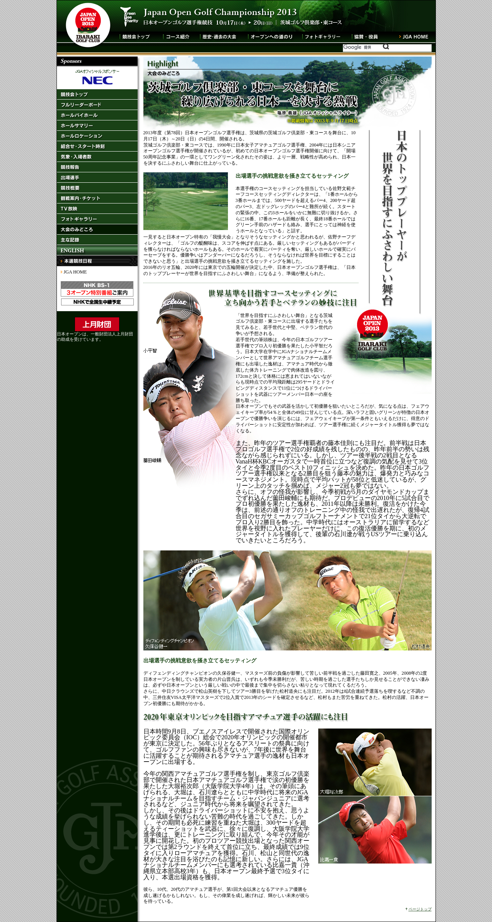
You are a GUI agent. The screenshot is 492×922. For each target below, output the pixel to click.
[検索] (366, 47)
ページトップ (420, 909)
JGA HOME (75, 272)
